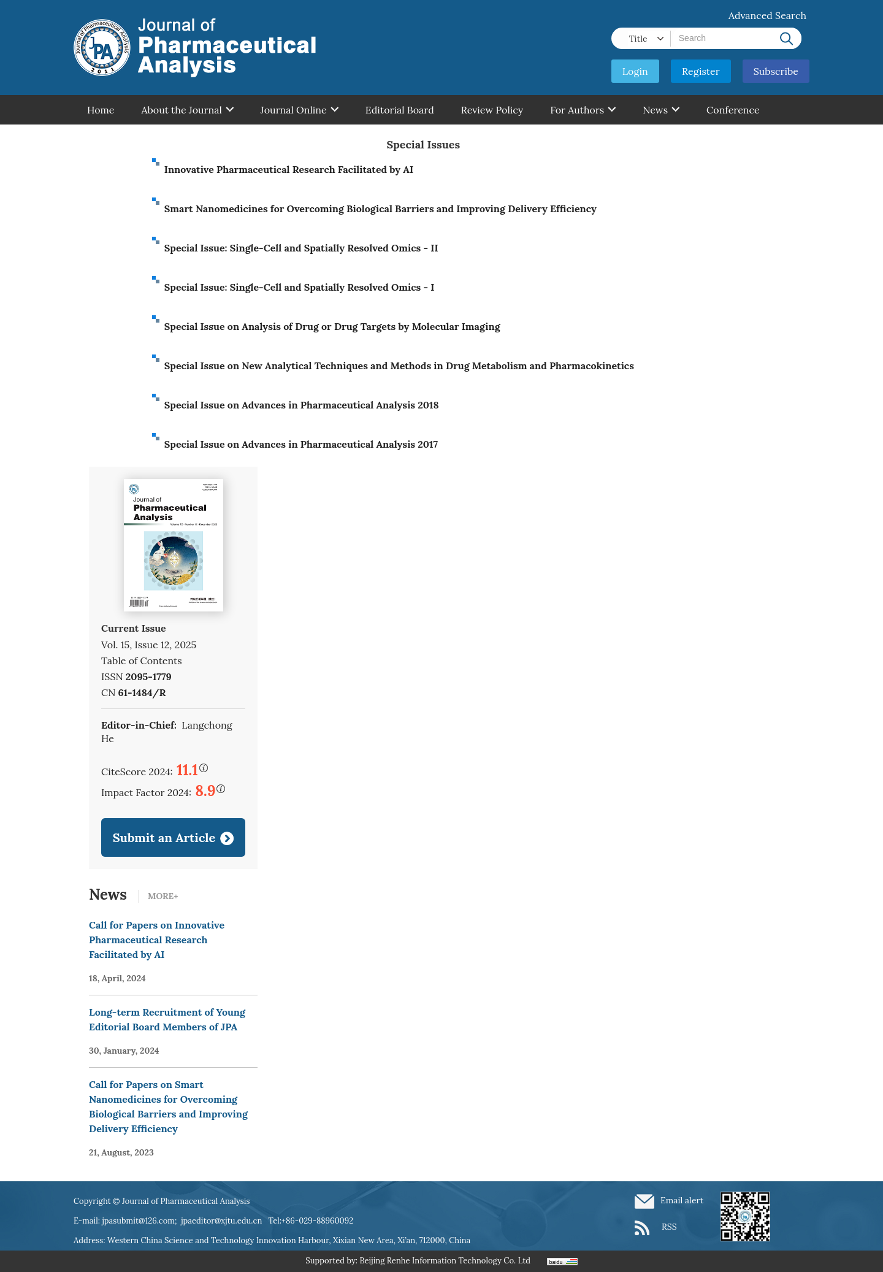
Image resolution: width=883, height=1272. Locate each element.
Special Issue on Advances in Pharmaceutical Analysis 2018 (301, 405)
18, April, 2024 (117, 978)
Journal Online (299, 110)
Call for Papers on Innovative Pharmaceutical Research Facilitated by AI (156, 939)
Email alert (681, 1200)
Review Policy (492, 110)
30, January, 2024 (124, 1050)
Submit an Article (164, 837)
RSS (669, 1226)
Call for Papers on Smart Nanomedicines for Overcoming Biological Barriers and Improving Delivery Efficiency (168, 1106)
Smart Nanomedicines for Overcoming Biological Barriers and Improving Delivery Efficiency (380, 208)
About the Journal (187, 110)
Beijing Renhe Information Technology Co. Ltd (444, 1260)
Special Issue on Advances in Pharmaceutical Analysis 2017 (301, 444)
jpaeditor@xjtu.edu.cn (221, 1221)
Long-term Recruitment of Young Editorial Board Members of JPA (167, 1019)
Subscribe (776, 71)
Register (701, 71)
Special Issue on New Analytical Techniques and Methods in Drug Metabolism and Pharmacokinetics (399, 365)
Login (635, 71)
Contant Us (113, 139)
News (661, 110)
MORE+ (163, 896)
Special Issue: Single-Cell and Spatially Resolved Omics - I (299, 287)
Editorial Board (399, 110)
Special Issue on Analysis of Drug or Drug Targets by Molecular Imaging (332, 326)
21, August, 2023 (121, 1152)
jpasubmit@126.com (138, 1221)
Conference (733, 110)
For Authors (583, 110)
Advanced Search (767, 15)
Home (100, 110)
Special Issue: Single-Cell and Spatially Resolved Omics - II (301, 248)
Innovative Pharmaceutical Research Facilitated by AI (288, 169)
